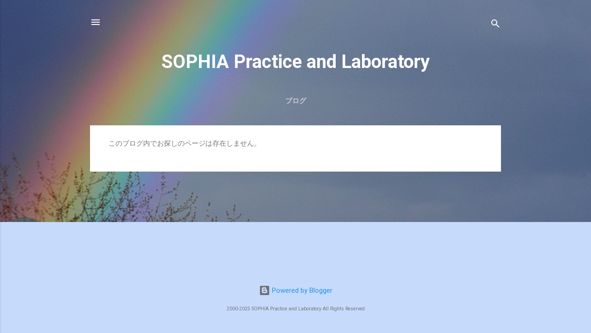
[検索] (495, 25)
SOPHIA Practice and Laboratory (296, 62)
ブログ (295, 101)
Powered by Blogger (295, 290)
